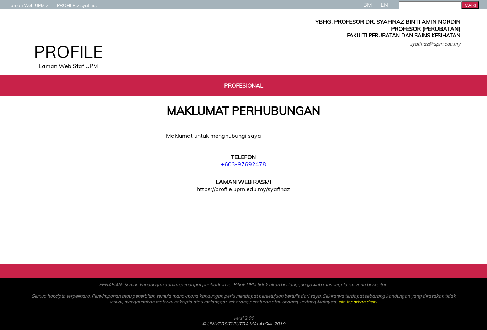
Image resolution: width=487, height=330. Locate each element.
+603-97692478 (243, 164)
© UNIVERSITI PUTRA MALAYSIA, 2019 (243, 323)
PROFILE (62, 5)
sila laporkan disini (357, 301)
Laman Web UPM (23, 5)
